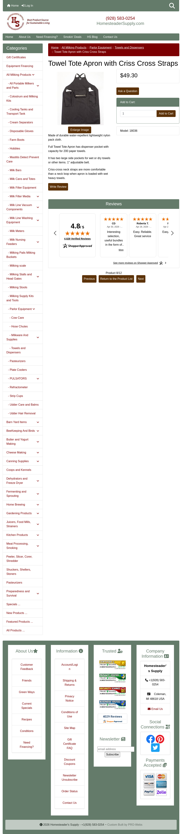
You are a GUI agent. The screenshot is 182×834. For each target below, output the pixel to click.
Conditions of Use (69, 714)
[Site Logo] (32, 22)
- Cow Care (15, 317)
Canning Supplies (22, 461)
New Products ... (16, 612)
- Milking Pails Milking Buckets (20, 254)
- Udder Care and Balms (22, 404)
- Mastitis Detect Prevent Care (22, 159)
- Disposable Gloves (19, 131)
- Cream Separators (19, 122)
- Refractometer (17, 387)
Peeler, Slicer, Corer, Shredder (19, 558)
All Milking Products (74, 47)
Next (141, 278)
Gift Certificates (16, 57)
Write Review (58, 186)
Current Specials (26, 705)
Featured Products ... (19, 621)
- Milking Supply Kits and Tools (20, 298)
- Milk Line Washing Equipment (22, 220)
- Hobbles (13, 148)
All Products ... (15, 630)
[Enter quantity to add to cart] (138, 113)
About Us (25, 36)
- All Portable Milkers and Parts (22, 85)
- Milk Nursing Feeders (22, 241)
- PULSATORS (22, 378)
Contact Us (110, 36)
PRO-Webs (135, 824)
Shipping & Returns (69, 682)
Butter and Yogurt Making (22, 441)
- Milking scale (16, 265)
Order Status (69, 791)
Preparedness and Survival (22, 593)
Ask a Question (127, 91)
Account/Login (69, 666)
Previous (89, 278)
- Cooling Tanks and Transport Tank (19, 111)
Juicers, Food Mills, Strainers (22, 524)
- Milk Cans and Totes (20, 178)
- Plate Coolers (16, 369)
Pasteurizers (14, 582)
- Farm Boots (15, 139)
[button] (172, 5)
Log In (27, 5)
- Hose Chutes (17, 326)
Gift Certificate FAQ (69, 744)
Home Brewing (22, 504)
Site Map (69, 727)
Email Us (155, 708)
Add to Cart (166, 113)
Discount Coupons (69, 761)
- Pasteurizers (16, 361)
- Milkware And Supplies (22, 337)
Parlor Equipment (101, 47)
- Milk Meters (15, 230)
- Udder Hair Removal (21, 413)
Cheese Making (22, 452)
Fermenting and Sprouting (22, 493)
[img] (77, 233)
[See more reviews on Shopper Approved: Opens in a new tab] (135, 263)
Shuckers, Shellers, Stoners (18, 571)
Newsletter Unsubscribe (69, 777)
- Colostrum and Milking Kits (22, 98)
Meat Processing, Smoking (22, 545)
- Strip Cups (14, 395)
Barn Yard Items (22, 422)
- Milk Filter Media (22, 196)
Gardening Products (22, 513)
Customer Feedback (26, 666)
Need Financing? (47, 36)
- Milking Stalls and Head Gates (22, 276)
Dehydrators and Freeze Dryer (22, 480)
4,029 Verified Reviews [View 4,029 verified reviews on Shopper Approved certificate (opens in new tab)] (77, 238)
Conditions (27, 731)
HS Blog (92, 36)
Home (13, 5)
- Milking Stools (16, 287)
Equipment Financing (19, 66)
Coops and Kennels (18, 469)
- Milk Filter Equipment (21, 187)
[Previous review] (55, 233)
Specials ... (13, 604)
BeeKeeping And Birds (22, 430)
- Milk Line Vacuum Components (22, 207)
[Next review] (172, 233)
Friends (26, 680)
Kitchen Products (22, 534)
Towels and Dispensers (129, 47)
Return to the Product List (116, 278)
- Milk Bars (13, 170)
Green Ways (26, 692)
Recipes (27, 719)
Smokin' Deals (72, 36)
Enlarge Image (79, 129)
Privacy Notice (69, 698)
